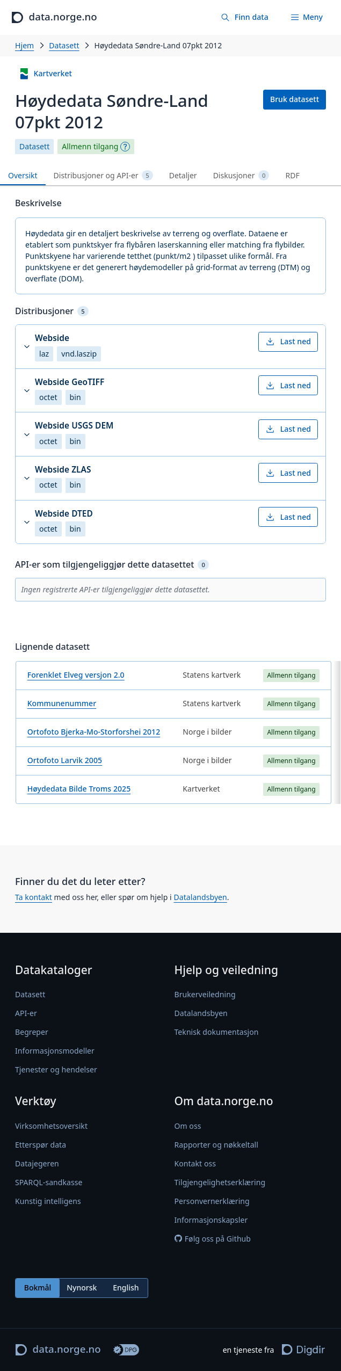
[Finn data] (244, 17)
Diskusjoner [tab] (241, 175)
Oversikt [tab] (23, 175)
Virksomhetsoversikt (51, 1126)
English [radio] (126, 1287)
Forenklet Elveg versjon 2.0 (76, 675)
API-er (26, 1013)
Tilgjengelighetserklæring (220, 1182)
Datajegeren (37, 1163)
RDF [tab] (292, 175)
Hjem (24, 45)
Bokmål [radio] (38, 1287)
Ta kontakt (33, 897)
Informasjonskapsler (211, 1220)
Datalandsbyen (200, 897)
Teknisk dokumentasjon (217, 1032)
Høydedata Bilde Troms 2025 (79, 789)
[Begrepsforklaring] (125, 146)
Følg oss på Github (213, 1239)
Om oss (188, 1126)
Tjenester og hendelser (56, 1069)
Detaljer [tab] (183, 175)
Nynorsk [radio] (82, 1287)
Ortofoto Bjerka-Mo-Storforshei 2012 (94, 732)
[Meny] (306, 17)
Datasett (64, 45)
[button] (170, 346)
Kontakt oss (195, 1163)
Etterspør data (40, 1145)
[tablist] (170, 175)
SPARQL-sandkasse (48, 1182)
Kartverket (45, 73)
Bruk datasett (294, 99)
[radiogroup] (81, 1288)
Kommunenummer (61, 703)
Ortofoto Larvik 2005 (64, 760)
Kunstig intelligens (48, 1201)
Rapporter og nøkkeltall (216, 1145)
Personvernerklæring (212, 1201)
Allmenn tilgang (90, 146)
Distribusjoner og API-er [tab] (103, 175)
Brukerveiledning (205, 994)
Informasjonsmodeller (55, 1051)
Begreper (31, 1032)
